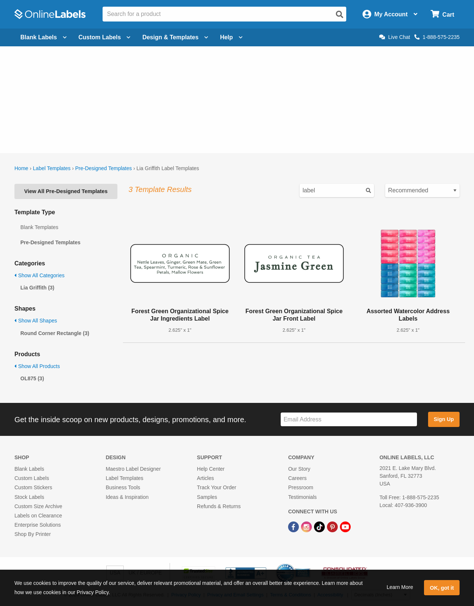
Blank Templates (39, 227)
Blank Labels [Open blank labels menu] (43, 37)
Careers (297, 478)
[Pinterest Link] (333, 526)
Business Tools (123, 487)
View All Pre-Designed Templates (65, 191)
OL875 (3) (32, 378)
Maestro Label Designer (133, 469)
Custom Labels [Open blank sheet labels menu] (105, 37)
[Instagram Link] (307, 526)
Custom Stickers (33, 487)
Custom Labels (31, 478)
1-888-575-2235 (437, 37)
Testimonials (302, 497)
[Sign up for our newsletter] (349, 419)
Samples (207, 497)
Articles (205, 478)
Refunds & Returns (219, 506)
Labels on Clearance (38, 516)
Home (21, 168)
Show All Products (37, 366)
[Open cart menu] (442, 14)
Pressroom (300, 487)
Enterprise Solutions (37, 525)
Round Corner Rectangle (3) (54, 333)
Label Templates (52, 168)
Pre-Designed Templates (103, 168)
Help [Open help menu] (231, 37)
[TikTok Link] (320, 526)
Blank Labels (29, 469)
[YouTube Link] (345, 526)
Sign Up (444, 419)
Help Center (211, 469)
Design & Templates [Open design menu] (175, 37)
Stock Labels (29, 497)
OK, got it (442, 588)
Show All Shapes (35, 321)
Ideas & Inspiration (127, 497)
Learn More (400, 587)
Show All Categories (39, 275)
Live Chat (394, 37)
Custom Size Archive (38, 506)
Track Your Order (216, 487)
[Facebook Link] (294, 526)
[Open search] (339, 14)
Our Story (299, 469)
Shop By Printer (32, 534)
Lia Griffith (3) (37, 288)
